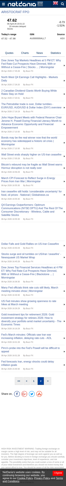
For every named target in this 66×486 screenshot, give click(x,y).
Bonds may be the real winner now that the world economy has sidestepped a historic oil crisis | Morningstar (29, 141)
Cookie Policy (25, 478)
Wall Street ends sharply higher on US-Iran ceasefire (31, 154)
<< (18, 381)
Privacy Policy (42, 478)
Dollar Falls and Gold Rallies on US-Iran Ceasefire (30, 244)
